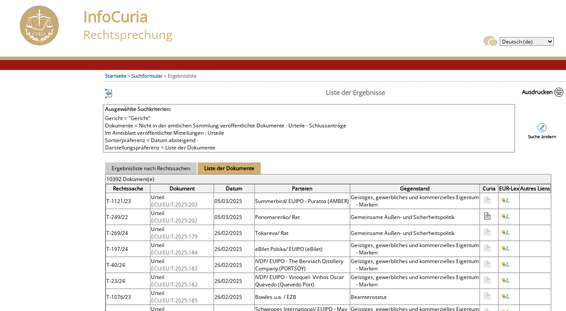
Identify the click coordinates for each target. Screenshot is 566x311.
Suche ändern (542, 137)
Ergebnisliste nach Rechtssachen (151, 168)
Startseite (115, 76)
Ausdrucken (537, 92)
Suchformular (147, 76)
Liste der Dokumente (229, 168)
